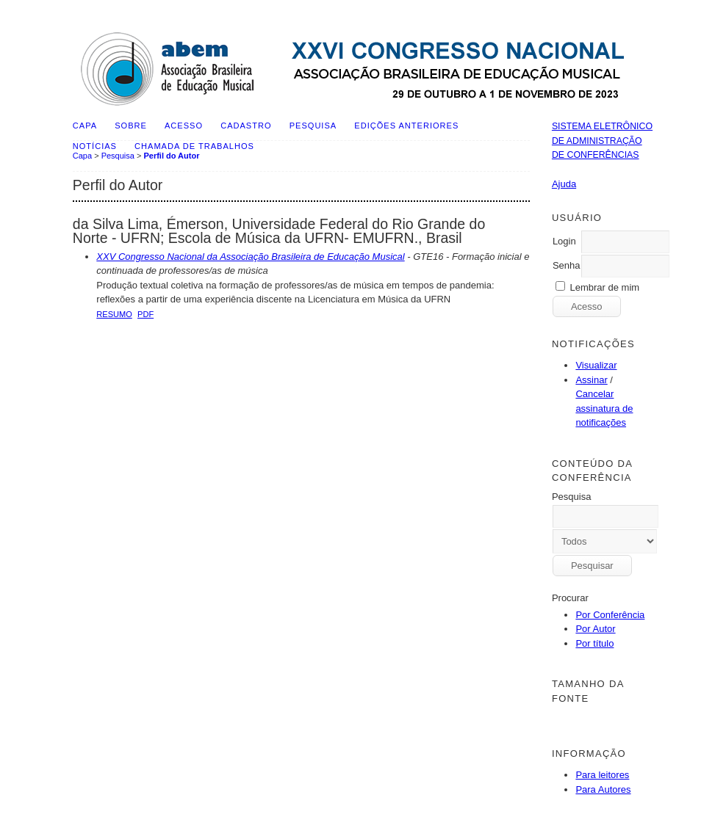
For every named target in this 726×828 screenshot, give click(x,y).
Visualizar (596, 365)
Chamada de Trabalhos (194, 146)
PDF (145, 314)
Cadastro (245, 125)
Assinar (591, 379)
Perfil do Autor (171, 155)
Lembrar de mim (605, 287)
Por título (594, 643)
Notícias (95, 146)
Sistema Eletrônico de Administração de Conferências (602, 140)
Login (564, 241)
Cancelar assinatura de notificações (604, 408)
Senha (567, 265)
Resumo (114, 314)
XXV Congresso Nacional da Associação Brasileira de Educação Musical (250, 256)
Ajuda (564, 183)
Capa (85, 125)
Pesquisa (313, 125)
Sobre (131, 125)
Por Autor (595, 628)
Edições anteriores (406, 125)
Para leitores (602, 774)
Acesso (184, 125)
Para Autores (602, 789)
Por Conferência (609, 614)
